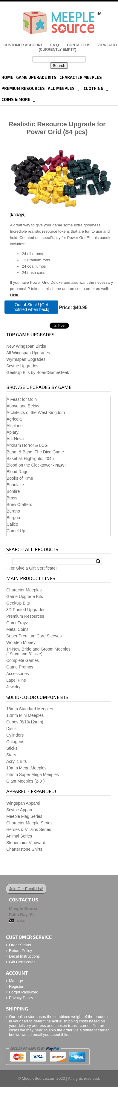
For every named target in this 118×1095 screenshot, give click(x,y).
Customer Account (23, 45)
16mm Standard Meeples (29, 708)
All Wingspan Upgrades (28, 352)
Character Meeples (80, 77)
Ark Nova (15, 438)
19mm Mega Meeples (26, 768)
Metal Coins (17, 629)
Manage (16, 981)
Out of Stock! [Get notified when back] (31, 307)
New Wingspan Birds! (26, 346)
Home (7, 77)
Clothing (93, 88)
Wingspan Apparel (23, 803)
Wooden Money (21, 642)
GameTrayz (17, 622)
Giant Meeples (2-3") (25, 781)
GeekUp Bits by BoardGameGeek (37, 372)
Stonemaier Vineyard (25, 842)
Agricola (14, 419)
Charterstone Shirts (24, 849)
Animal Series (19, 836)
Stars (11, 754)
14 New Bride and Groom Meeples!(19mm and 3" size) (39, 651)
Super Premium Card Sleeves (34, 636)
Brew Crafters (19, 504)
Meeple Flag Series (24, 816)
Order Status (20, 945)
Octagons (15, 741)
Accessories (17, 673)
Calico (12, 524)
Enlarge (17, 214)
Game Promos (19, 667)
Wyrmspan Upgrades (25, 359)
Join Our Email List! (26, 889)
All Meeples (61, 88)
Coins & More (15, 99)
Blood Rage (17, 471)
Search (98, 561)
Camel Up (16, 530)
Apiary (13, 432)
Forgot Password (23, 992)
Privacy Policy (21, 998)
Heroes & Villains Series (28, 829)
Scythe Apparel (20, 809)
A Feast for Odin (22, 399)
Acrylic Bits (16, 761)
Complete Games (22, 660)
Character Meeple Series (29, 823)
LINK (14, 295)
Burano (13, 511)
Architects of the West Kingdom (36, 412)
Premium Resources (23, 88)
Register (16, 986)
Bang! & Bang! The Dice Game (35, 452)
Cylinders (15, 735)
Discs (11, 728)
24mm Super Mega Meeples (32, 774)
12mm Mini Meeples (25, 715)
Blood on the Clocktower (29, 465)
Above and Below (23, 406)
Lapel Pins (16, 680)
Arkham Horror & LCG (27, 445)
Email (20, 920)
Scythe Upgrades (22, 366)
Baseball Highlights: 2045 (30, 458)
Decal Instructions (24, 956)
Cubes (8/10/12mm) (24, 722)
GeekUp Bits (18, 603)
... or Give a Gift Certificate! (31, 568)
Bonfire (13, 491)
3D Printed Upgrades (25, 609)
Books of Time (20, 478)
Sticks (11, 748)
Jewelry (13, 686)
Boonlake (15, 484)
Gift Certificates (22, 962)
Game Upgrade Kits (36, 77)
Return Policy (20, 950)
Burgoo (13, 517)
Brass (12, 498)
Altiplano (15, 425)
